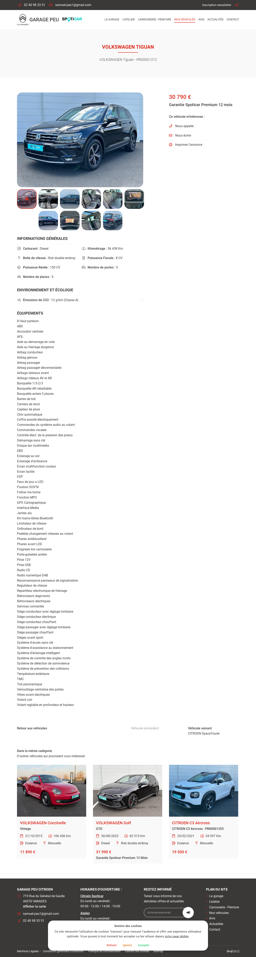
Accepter (145, 945)
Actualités (215, 19)
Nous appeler (184, 126)
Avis (201, 19)
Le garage (112, 19)
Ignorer (127, 945)
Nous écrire (183, 135)
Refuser (110, 945)
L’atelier (129, 19)
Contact (233, 19)
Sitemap (158, 951)
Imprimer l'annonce (188, 145)
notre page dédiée (163, 936)
